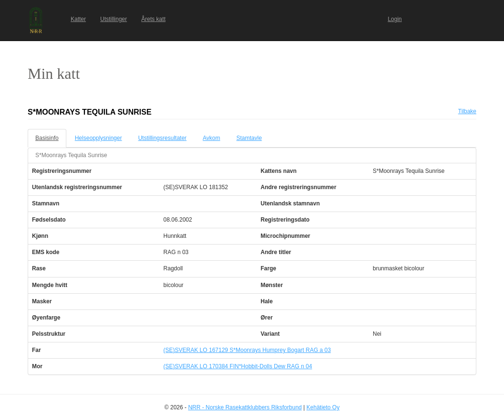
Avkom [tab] (211, 138)
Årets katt (153, 19)
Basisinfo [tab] (47, 138)
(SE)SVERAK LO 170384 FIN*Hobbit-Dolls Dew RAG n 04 (237, 366)
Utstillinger (113, 19)
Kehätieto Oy (322, 407)
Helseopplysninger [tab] (98, 138)
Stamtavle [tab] (249, 138)
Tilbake (467, 111)
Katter (78, 19)
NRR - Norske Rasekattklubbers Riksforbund (245, 407)
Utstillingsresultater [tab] (162, 138)
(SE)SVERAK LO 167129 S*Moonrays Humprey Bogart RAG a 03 (247, 350)
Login (394, 19)
